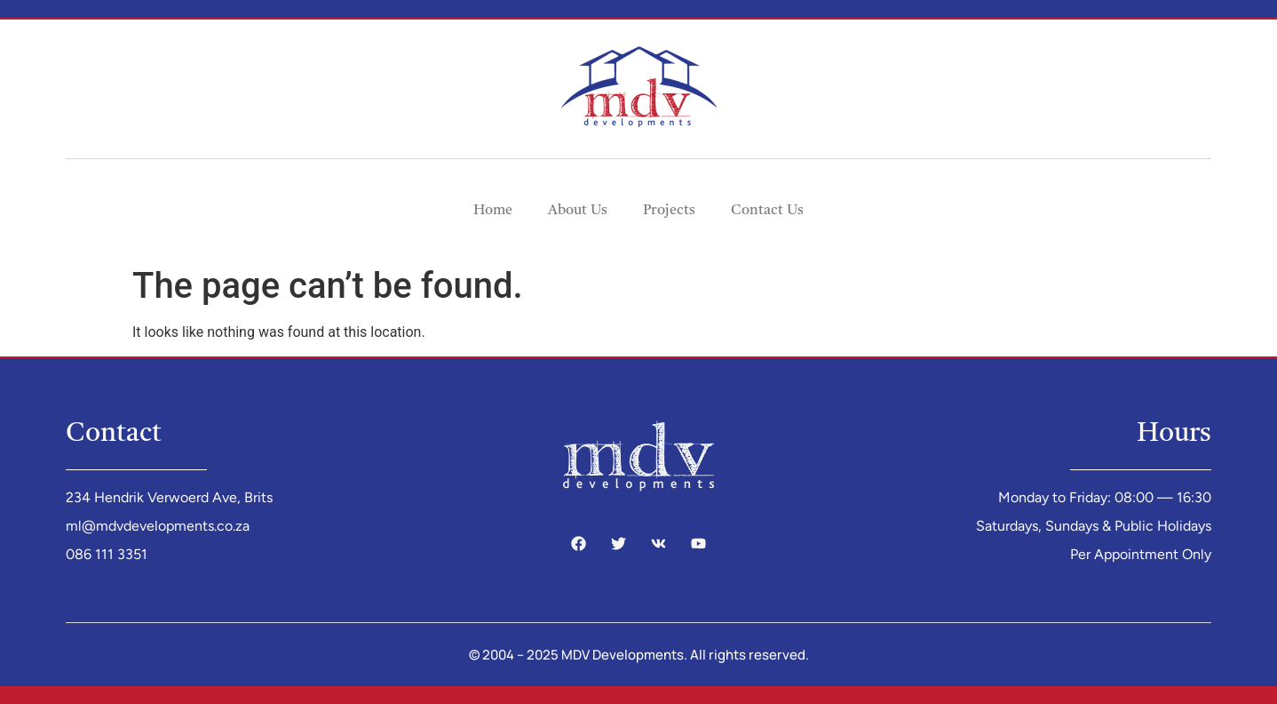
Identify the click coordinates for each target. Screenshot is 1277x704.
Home (492, 211)
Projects (669, 211)
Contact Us (767, 211)
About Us (577, 211)
